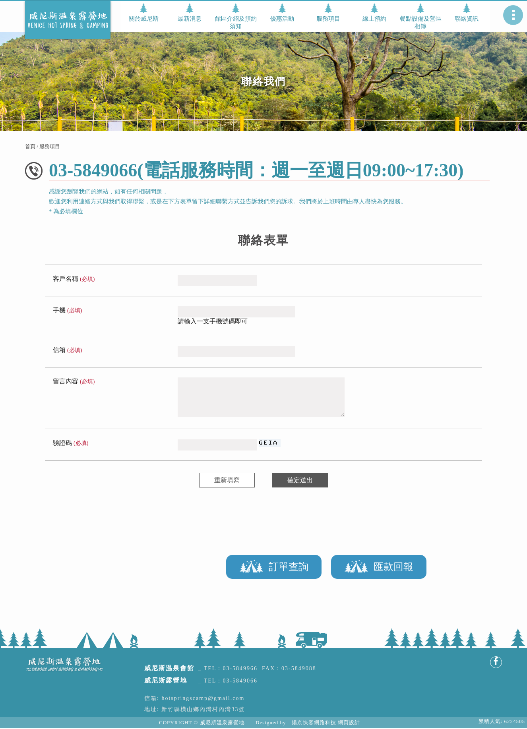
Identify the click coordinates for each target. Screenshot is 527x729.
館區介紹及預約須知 (236, 22)
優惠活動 (282, 18)
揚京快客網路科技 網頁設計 (326, 722)
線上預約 (374, 18)
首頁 (30, 146)
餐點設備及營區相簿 (421, 22)
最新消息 (190, 18)
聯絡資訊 (467, 18)
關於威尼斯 (144, 18)
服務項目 (328, 18)
